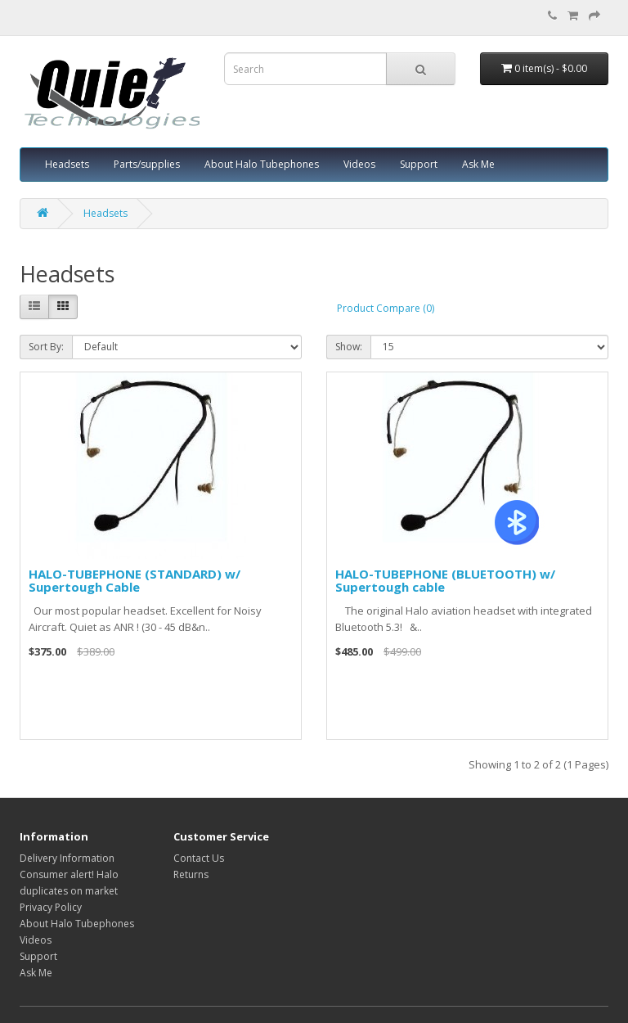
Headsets (67, 164)
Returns (191, 874)
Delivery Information (67, 858)
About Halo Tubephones (261, 164)
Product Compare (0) (385, 308)
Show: (348, 347)
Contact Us (198, 858)
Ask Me (478, 164)
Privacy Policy (51, 907)
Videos (359, 164)
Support (418, 164)
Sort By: (46, 347)
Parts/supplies (147, 164)
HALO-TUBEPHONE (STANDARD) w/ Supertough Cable (134, 581)
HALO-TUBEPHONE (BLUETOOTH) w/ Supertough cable (445, 581)
